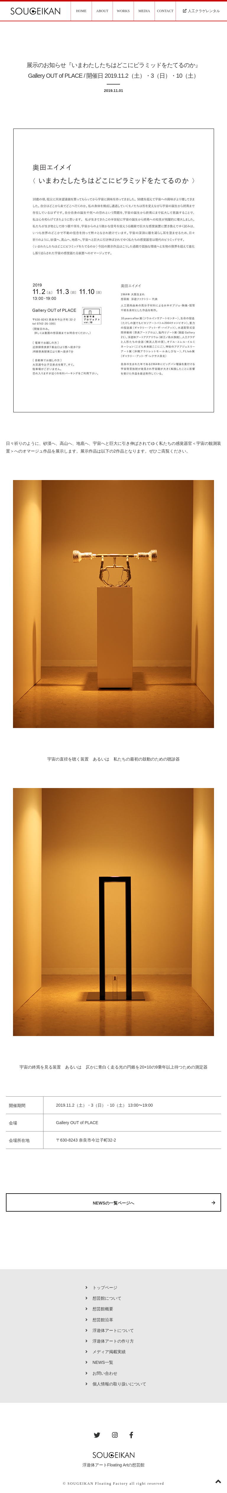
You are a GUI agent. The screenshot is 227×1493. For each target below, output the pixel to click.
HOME (81, 11)
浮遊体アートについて (109, 1330)
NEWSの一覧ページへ (154, 1203)
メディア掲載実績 (105, 1351)
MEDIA (144, 11)
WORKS (123, 11)
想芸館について (103, 1298)
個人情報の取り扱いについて (115, 1384)
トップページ (101, 1287)
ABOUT (102, 11)
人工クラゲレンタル (201, 11)
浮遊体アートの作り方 (109, 1341)
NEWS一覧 (99, 1362)
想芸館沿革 (99, 1319)
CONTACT (165, 11)
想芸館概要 (99, 1308)
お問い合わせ (101, 1373)
